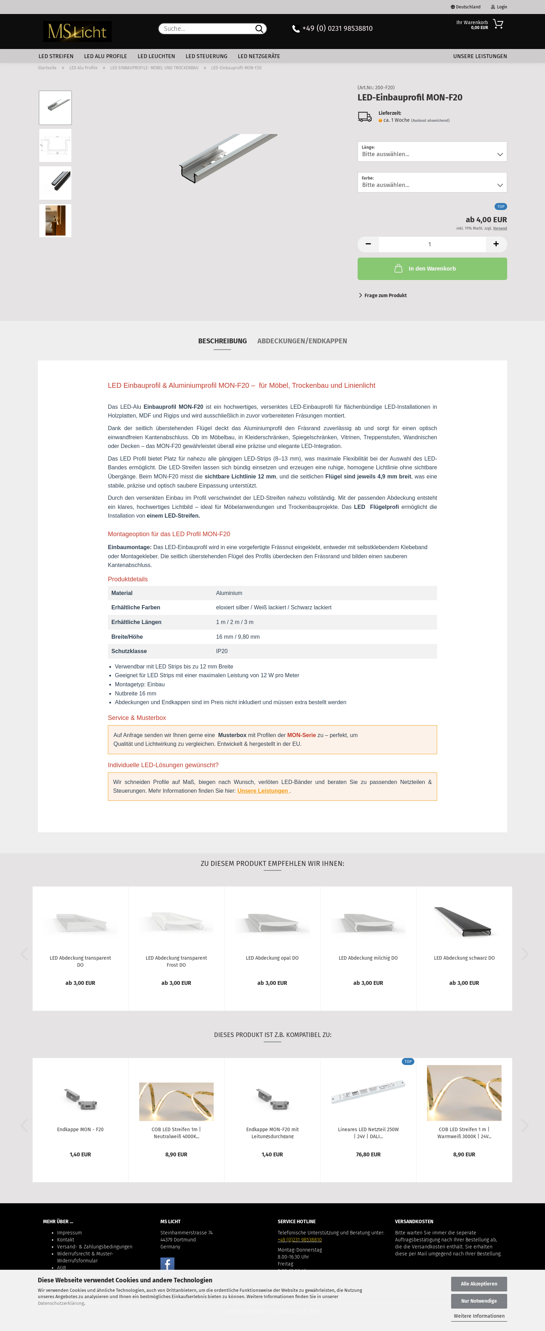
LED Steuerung (206, 56)
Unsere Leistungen (480, 56)
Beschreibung (222, 341)
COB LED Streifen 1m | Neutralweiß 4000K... (176, 1133)
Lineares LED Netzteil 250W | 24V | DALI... (368, 1133)
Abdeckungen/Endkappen (302, 341)
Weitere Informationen (479, 1316)
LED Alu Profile (105, 56)
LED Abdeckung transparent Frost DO (176, 961)
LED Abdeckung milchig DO (368, 958)
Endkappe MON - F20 (80, 1130)
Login (499, 7)
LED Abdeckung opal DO (272, 958)
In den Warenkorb (424, 268)
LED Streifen (56, 56)
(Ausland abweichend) (430, 120)
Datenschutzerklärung (61, 1303)
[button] (368, 244)
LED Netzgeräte (259, 56)
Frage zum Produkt (386, 296)
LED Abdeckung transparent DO (80, 961)
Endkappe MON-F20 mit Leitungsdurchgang (272, 1133)
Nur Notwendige (479, 1301)
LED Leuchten (156, 56)
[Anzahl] (432, 244)
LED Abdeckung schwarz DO (464, 958)
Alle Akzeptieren (479, 1284)
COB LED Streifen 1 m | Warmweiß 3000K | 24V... (464, 1133)
